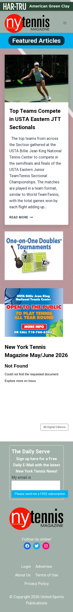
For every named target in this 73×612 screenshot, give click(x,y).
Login (26, 566)
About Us (23, 575)
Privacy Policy (36, 583)
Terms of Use (46, 575)
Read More (21, 217)
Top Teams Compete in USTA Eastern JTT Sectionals (35, 119)
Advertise (43, 566)
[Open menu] (64, 23)
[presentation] (36, 78)
